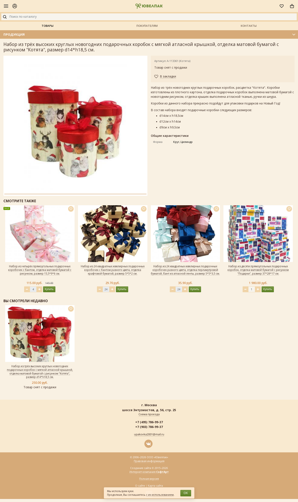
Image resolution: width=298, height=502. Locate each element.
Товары (47, 26)
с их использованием (160, 494)
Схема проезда (149, 414)
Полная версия (149, 478)
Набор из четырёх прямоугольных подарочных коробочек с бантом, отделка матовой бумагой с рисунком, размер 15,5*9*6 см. (39, 270)
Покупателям (147, 26)
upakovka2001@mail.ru (149, 434)
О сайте (140, 485)
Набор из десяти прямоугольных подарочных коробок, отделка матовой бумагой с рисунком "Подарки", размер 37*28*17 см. (258, 270)
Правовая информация (149, 461)
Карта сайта (155, 485)
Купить (49, 289)
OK (186, 493)
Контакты (249, 26)
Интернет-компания (149, 472)
